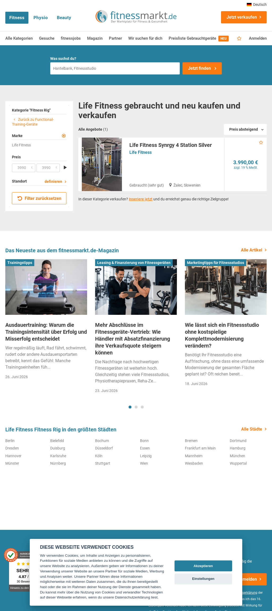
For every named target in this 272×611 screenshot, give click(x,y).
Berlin (10, 441)
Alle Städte (251, 429)
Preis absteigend (243, 129)
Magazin (95, 38)
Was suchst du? (63, 58)
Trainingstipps (19, 263)
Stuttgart (102, 463)
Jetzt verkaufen (242, 17)
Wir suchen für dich (145, 38)
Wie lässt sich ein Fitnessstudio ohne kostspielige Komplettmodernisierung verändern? (222, 335)
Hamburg (237, 448)
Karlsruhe (58, 456)
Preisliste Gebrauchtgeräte (199, 39)
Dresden (12, 448)
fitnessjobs (71, 38)
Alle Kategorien (19, 38)
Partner (115, 38)
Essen (145, 448)
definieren (53, 181)
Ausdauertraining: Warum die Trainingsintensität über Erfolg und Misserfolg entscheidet (46, 332)
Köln (99, 456)
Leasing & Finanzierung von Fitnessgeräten (134, 263)
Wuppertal (238, 463)
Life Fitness (140, 152)
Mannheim (193, 456)
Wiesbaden (194, 463)
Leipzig (146, 456)
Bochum (102, 441)
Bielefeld (57, 441)
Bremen (191, 441)
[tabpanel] (46, 321)
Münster (12, 463)
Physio (40, 17)
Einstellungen (203, 579)
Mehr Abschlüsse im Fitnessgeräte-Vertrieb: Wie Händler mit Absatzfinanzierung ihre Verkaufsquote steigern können (132, 339)
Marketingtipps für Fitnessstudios (215, 263)
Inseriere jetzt (140, 199)
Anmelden (258, 38)
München (237, 456)
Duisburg (57, 448)
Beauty (64, 17)
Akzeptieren (203, 566)
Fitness (16, 17)
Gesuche (46, 38)
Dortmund (238, 441)
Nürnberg (58, 463)
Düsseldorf (104, 448)
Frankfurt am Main (200, 448)
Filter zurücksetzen (39, 198)
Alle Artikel (251, 250)
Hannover (13, 456)
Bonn (144, 441)
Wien (144, 463)
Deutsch (257, 4)
